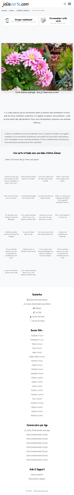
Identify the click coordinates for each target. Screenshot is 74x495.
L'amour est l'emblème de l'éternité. (62, 234)
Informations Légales (37, 479)
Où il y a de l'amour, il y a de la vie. (62, 216)
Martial (34, 369)
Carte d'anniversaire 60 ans (37, 455)
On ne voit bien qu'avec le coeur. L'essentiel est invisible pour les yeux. (11, 253)
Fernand (34, 335)
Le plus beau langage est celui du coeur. (28, 197)
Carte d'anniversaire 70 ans (37, 460)
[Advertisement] (37, 35)
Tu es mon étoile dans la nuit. (28, 233)
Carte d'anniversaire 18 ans (37, 434)
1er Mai (37, 312)
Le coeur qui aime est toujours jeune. (45, 197)
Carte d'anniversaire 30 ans (37, 443)
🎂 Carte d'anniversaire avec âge (37, 430)
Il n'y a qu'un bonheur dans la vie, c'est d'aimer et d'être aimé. (28, 217)
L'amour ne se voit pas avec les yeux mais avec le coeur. (45, 217)
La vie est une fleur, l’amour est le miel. (11, 271)
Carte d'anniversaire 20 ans (37, 438)
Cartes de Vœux (37, 321)
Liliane (33, 411)
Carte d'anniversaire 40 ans (37, 447)
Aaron (34, 382)
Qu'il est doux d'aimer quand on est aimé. (28, 178)
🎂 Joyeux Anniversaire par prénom (37, 304)
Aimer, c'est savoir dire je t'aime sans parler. (62, 179)
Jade (34, 352)
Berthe (34, 415)
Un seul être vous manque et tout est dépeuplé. (11, 217)
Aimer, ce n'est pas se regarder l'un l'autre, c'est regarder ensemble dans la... (62, 199)
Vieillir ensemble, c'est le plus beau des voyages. (11, 234)
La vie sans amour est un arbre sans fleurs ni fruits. (45, 179)
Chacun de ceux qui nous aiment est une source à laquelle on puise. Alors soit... (11, 180)
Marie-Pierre (34, 356)
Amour (11, 10)
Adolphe (34, 373)
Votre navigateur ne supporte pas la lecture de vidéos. (37, 67)
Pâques (37, 308)
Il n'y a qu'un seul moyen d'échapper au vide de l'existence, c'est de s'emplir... (45, 252)
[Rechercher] (65, 4)
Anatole (34, 403)
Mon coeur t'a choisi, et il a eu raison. (11, 197)
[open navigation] (69, 4)
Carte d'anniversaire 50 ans (37, 451)
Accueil (4, 10)
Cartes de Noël (37, 316)
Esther (33, 390)
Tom (34, 399)
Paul (34, 348)
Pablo (34, 365)
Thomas (34, 394)
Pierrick (34, 361)
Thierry (34, 377)
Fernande (34, 340)
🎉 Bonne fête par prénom (37, 300)
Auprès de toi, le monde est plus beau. (28, 250)
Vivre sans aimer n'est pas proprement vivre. (45, 233)
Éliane (33, 407)
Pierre (34, 344)
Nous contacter (37, 474)
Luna (34, 386)
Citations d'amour (23, 10)
